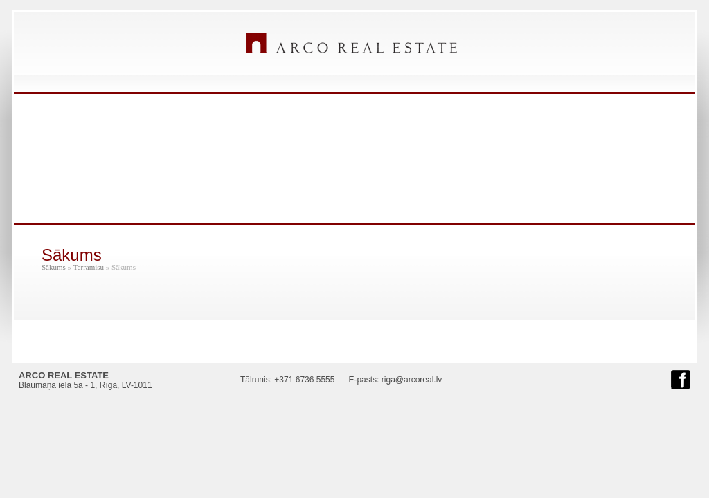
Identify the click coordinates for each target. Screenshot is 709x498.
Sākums (54, 267)
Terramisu (88, 267)
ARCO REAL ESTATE (351, 43)
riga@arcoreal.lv (412, 380)
